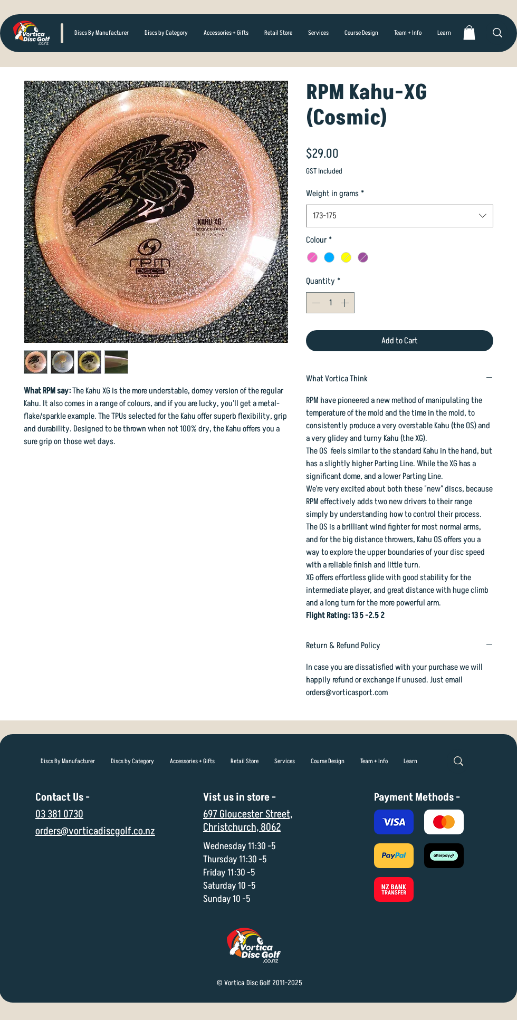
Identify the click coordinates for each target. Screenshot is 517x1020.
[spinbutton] (330, 303)
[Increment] (345, 303)
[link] (469, 32)
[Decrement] (315, 303)
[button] (166, 33)
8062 (271, 827)
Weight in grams (335, 193)
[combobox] (399, 216)
